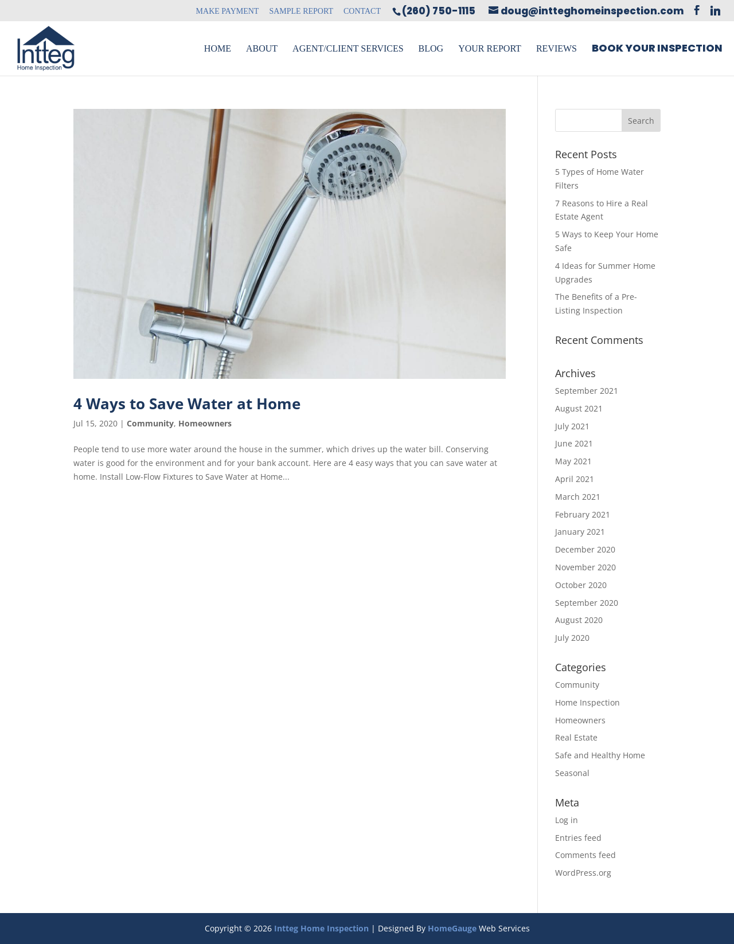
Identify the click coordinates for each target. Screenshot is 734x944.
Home (217, 49)
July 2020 (572, 637)
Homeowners (205, 423)
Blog (431, 49)
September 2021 (586, 390)
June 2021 (574, 443)
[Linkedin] (715, 10)
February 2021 (582, 514)
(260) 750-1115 (438, 11)
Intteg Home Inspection (321, 928)
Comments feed (585, 854)
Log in (566, 819)
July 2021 (572, 426)
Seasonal (572, 772)
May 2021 (573, 461)
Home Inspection (587, 702)
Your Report (489, 49)
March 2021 (577, 496)
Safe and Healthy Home (600, 755)
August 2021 (579, 408)
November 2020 (585, 567)
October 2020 (581, 584)
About (262, 49)
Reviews (556, 49)
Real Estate (576, 737)
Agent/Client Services (348, 49)
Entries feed (578, 837)
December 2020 (585, 549)
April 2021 (574, 478)
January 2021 (580, 531)
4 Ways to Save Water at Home (186, 403)
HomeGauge (452, 928)
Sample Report (301, 11)
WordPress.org (583, 872)
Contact (362, 11)
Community (150, 423)
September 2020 (586, 602)
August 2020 (579, 619)
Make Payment (227, 11)
